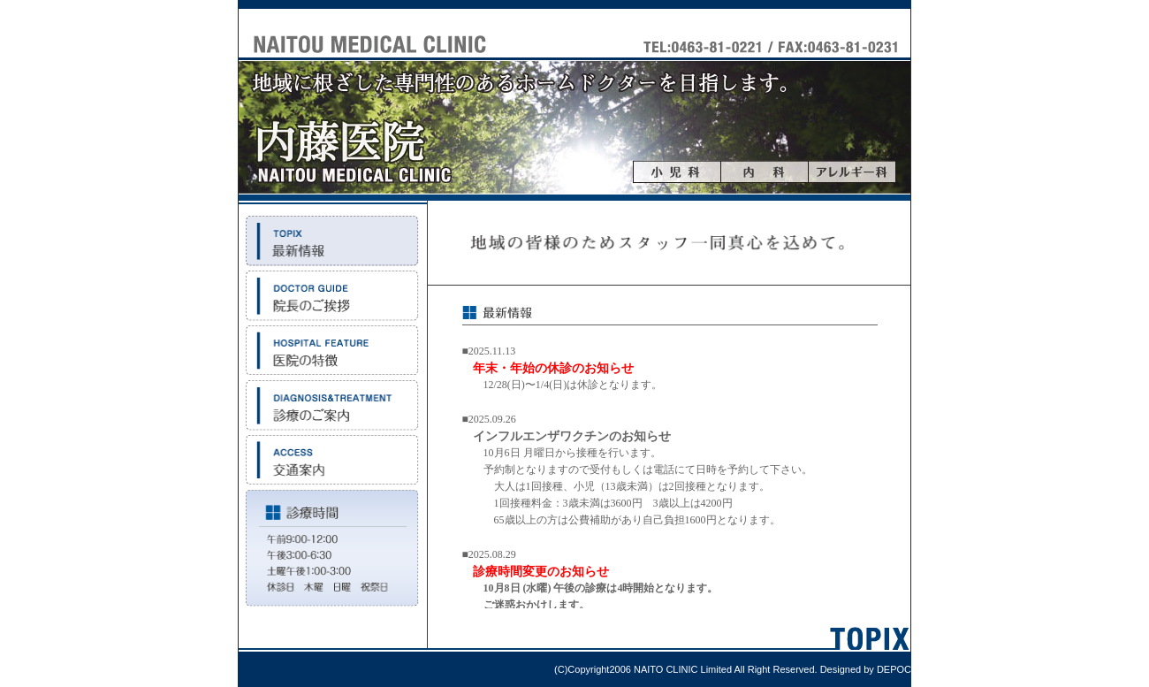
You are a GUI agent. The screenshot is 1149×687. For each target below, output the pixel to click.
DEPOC (894, 669)
